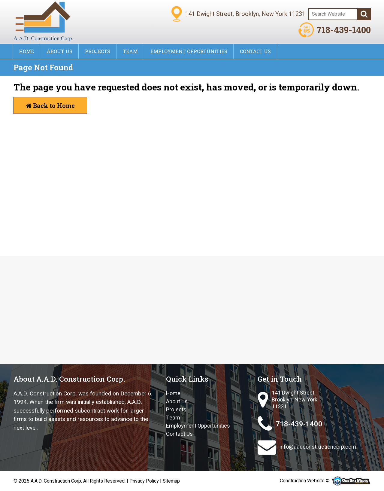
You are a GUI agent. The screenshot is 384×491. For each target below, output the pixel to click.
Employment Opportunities (188, 51)
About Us (59, 51)
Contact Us (255, 51)
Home (26, 51)
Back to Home (50, 105)
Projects (97, 51)
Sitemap (171, 481)
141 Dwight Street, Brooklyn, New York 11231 (287, 399)
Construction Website (302, 480)
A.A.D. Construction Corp (56, 481)
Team (130, 51)
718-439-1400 (334, 30)
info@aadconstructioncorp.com (307, 447)
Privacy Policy (144, 481)
